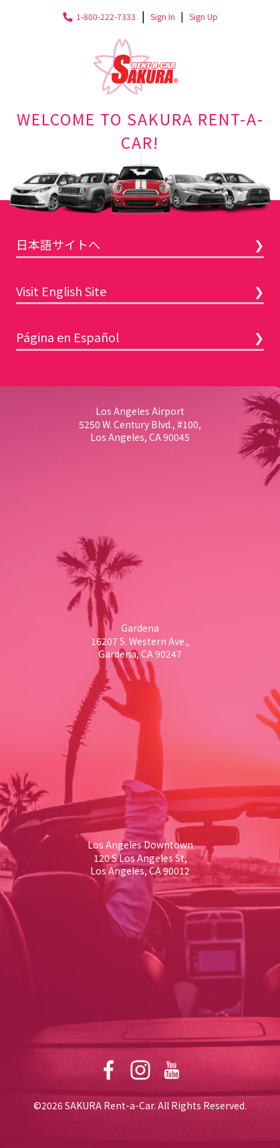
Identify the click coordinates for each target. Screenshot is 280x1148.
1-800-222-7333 (106, 16)
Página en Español (67, 337)
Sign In (162, 16)
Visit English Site (61, 291)
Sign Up (203, 16)
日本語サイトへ (58, 244)
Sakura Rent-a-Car (135, 66)
